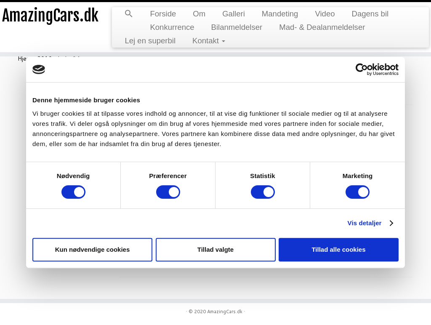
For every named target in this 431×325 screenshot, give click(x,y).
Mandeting (280, 13)
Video (325, 13)
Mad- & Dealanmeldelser (322, 27)
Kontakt (208, 40)
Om (199, 13)
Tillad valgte (215, 249)
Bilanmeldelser (237, 27)
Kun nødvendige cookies (92, 249)
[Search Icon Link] (128, 14)
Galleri (233, 13)
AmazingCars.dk (50, 17)
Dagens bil (370, 13)
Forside (163, 13)
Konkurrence (172, 27)
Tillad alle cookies (338, 249)
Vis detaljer (365, 222)
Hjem (24, 58)
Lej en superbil (150, 40)
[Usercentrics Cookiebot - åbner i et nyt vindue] (362, 69)
